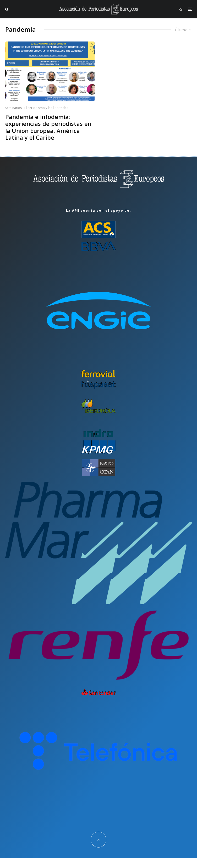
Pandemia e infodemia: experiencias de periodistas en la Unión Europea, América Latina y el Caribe (48, 127)
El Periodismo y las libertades (46, 108)
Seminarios (13, 108)
